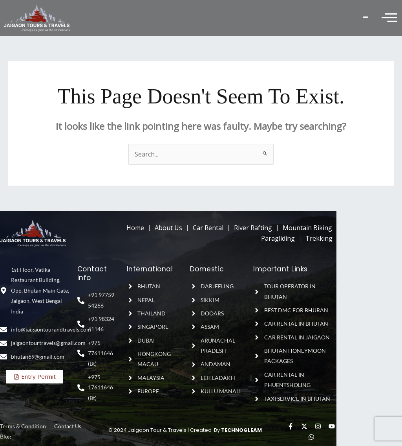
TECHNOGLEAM (241, 430)
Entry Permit (35, 376)
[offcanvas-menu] (389, 18)
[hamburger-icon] (366, 18)
